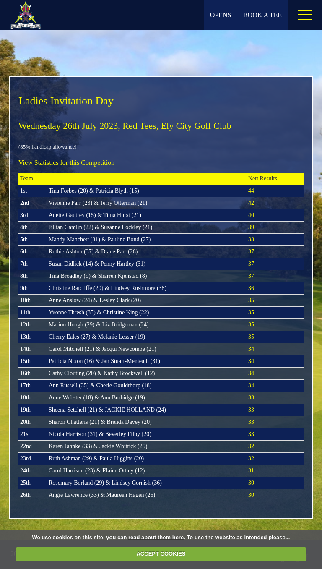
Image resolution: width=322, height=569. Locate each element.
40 (251, 215)
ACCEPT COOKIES (160, 554)
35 (251, 300)
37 (251, 251)
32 (251, 446)
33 (251, 397)
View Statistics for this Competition (66, 162)
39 (251, 227)
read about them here (156, 537)
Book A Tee (262, 14)
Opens (220, 14)
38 (251, 239)
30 (251, 483)
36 (251, 288)
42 (251, 203)
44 (251, 191)
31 (251, 470)
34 (251, 349)
